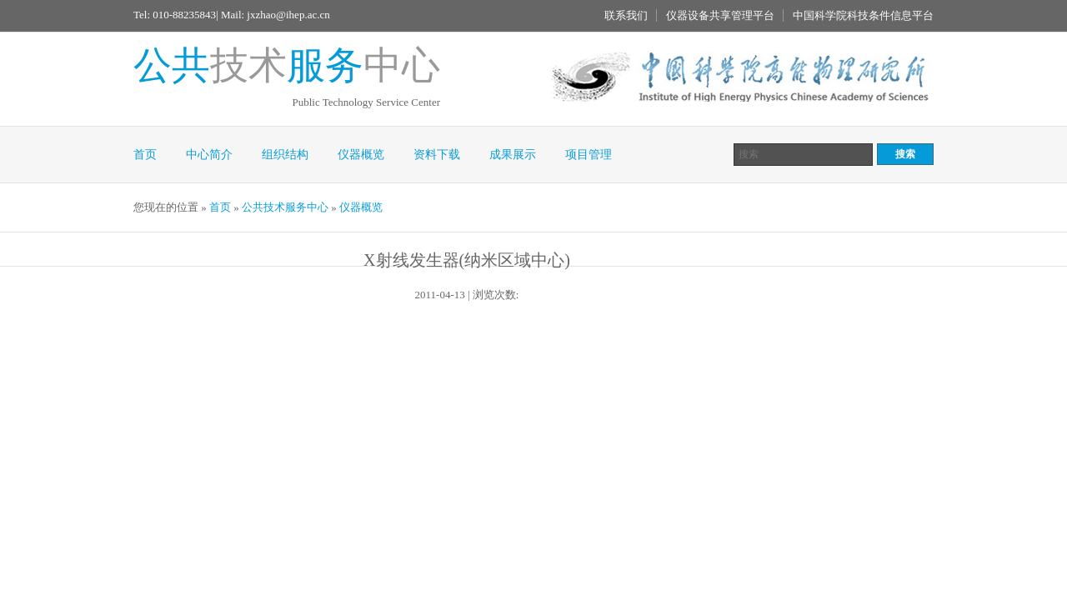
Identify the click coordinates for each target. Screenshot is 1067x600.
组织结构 (285, 154)
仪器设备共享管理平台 (720, 15)
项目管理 (588, 154)
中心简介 (209, 154)
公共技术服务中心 (285, 207)
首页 (145, 154)
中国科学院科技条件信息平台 (863, 15)
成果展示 (512, 154)
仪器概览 (361, 154)
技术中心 (286, 65)
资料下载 (436, 154)
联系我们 (626, 15)
